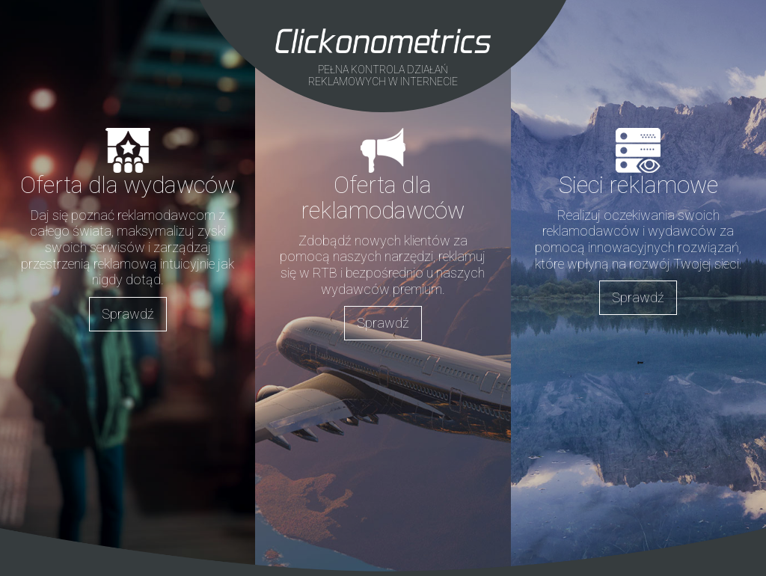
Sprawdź (128, 314)
